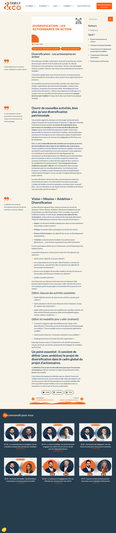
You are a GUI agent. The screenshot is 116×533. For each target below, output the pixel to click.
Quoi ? (56, 6)
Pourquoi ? (44, 6)
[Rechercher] (110, 19)
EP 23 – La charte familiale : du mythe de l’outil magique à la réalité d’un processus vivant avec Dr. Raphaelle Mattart (58, 446)
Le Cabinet (30, 6)
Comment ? (68, 6)
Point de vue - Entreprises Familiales (46, 49)
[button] (46, 392)
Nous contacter (83, 6)
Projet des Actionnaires (70, 49)
